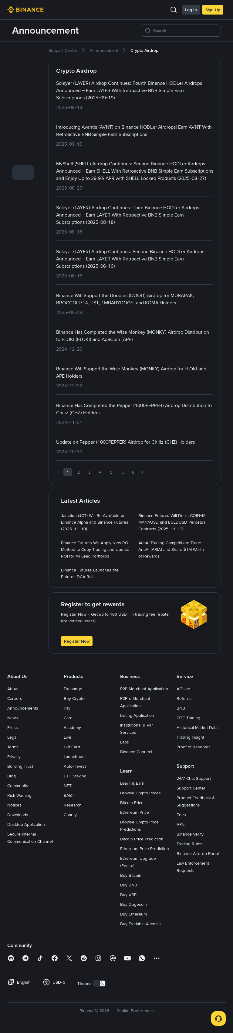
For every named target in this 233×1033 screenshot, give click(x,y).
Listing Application (137, 715)
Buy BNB (128, 885)
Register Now (76, 641)
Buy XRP (128, 894)
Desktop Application (26, 824)
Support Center (191, 788)
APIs (181, 824)
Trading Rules (189, 843)
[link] (23, 54)
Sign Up (212, 9)
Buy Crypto (74, 698)
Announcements (22, 708)
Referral (184, 698)
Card (68, 717)
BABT (69, 795)
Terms (13, 747)
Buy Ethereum (133, 914)
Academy (72, 727)
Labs (124, 742)
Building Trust (20, 766)
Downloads (17, 814)
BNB (181, 708)
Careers (14, 698)
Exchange (73, 688)
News (12, 717)
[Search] (185, 30)
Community (17, 785)
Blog (11, 776)
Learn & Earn (132, 783)
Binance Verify (190, 834)
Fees (181, 814)
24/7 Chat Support (194, 778)
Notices (14, 805)
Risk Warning (19, 795)
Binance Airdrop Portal (198, 853)
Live (67, 737)
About (13, 688)
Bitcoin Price (132, 802)
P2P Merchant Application (144, 688)
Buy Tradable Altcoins (140, 923)
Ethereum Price (134, 812)
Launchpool (75, 756)
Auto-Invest (75, 766)
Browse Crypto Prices (140, 793)
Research (73, 805)
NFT (68, 785)
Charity (70, 814)
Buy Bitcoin (130, 875)
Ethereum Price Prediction (144, 848)
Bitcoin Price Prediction (142, 839)
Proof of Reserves (194, 747)
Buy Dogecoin (133, 904)
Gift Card (72, 747)
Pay (67, 708)
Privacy (14, 756)
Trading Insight (190, 737)
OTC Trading (188, 717)
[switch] (99, 983)
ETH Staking (75, 776)
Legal (12, 737)
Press (12, 727)
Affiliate (183, 688)
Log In (191, 9)
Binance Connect (136, 751)
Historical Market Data (197, 727)
